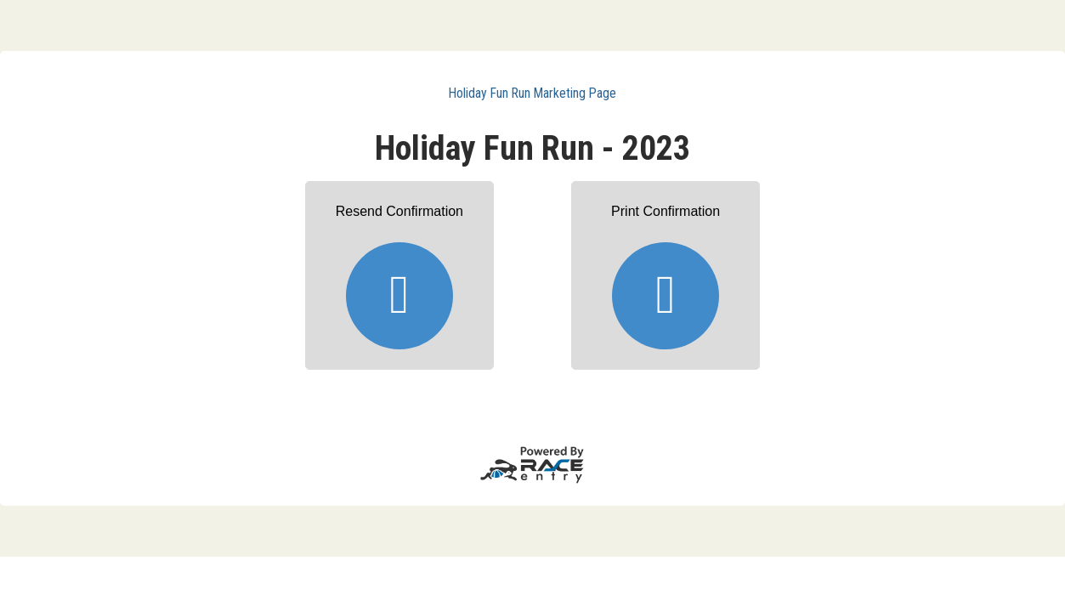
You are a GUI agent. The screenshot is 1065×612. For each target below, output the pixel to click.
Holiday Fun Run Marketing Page (532, 93)
